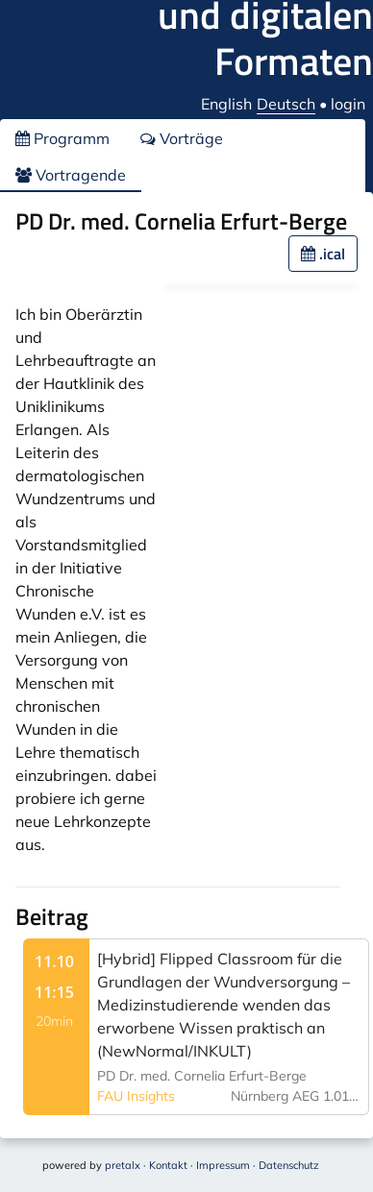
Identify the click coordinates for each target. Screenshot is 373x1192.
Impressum (223, 1165)
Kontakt (168, 1165)
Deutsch (286, 103)
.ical (323, 253)
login (348, 103)
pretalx (122, 1165)
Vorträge (181, 138)
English (226, 103)
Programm (62, 138)
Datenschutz (289, 1165)
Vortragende (70, 174)
